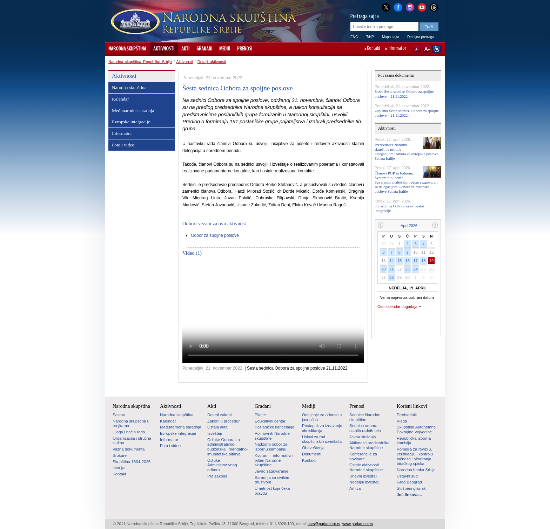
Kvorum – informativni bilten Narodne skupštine (274, 460)
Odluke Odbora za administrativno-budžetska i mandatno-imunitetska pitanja (227, 447)
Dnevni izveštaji (363, 476)
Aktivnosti (163, 49)
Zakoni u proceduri (224, 421)
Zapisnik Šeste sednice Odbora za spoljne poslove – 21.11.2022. (407, 113)
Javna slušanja (362, 437)
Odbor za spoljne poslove (215, 235)
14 (391, 261)
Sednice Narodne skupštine (364, 417)
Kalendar (120, 99)
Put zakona (217, 476)
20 (383, 269)
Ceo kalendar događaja (397, 306)
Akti (185, 49)
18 (423, 261)
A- (417, 49)
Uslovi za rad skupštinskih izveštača (322, 439)
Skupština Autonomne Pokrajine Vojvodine (416, 429)
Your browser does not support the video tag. (273, 312)
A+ (427, 49)
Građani (204, 49)
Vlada (402, 421)
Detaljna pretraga (420, 37)
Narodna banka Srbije (416, 470)
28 (391, 277)
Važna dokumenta (129, 449)
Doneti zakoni (219, 415)
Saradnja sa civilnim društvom (272, 480)
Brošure (120, 455)
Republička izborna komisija (414, 440)
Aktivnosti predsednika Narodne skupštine (369, 445)
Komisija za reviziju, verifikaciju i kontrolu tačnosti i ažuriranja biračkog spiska (415, 456)
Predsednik (407, 415)
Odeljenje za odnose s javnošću (322, 417)
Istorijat (119, 468)
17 (415, 261)
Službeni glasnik (411, 488)
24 (415, 269)
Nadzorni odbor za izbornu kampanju (271, 446)
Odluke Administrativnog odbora (222, 465)
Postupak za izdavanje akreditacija (322, 428)
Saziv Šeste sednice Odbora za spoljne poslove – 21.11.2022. (404, 93)
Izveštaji (214, 433)
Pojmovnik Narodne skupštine (272, 435)
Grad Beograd (409, 482)
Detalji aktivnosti (211, 62)
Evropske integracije (131, 121)
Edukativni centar (270, 421)
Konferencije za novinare (363, 456)
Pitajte (260, 415)
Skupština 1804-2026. (132, 462)
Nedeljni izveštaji (364, 482)
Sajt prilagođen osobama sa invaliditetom (436, 49)
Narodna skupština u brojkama (131, 423)
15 (399, 261)
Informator (397, 48)
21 (391, 269)
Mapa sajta (390, 37)
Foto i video (123, 144)
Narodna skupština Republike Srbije (140, 62)
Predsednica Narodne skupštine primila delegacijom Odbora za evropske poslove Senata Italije (406, 152)
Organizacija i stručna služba (132, 440)
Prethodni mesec (380, 225)
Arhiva (355, 488)
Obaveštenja (313, 448)
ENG (354, 37)
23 (407, 269)
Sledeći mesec (435, 225)
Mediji (224, 49)
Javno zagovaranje (271, 471)
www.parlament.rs (357, 524)
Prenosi (244, 49)
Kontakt (373, 48)
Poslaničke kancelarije (274, 427)
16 (407, 261)
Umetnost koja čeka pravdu (272, 490)
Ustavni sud (407, 476)
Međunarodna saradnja (133, 110)
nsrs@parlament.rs (324, 524)
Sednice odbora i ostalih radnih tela (365, 428)
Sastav (119, 415)
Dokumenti (311, 454)
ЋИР (370, 37)
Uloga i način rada (129, 432)
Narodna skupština (127, 49)
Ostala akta (217, 427)
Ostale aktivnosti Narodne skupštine (366, 467)
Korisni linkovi (412, 406)
